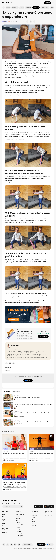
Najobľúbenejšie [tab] (16, 391)
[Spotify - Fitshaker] (15, 544)
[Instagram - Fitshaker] (7, 544)
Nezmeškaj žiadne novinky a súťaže (11, 503)
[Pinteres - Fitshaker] (19, 544)
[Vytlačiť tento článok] (31, 21)
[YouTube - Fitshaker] (11, 544)
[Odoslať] (21, 506)
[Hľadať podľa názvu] (3, 7)
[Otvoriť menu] (53, 3)
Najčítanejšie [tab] (7, 391)
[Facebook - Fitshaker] (3, 544)
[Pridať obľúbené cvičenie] (27, 21)
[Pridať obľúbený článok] (12, 395)
